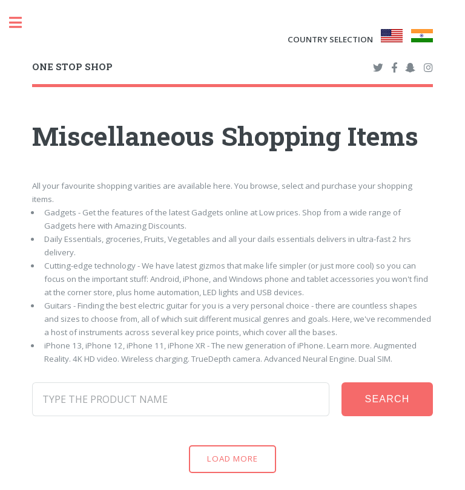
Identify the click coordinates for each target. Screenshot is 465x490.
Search (387, 399)
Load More (232, 458)
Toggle (22, 22)
